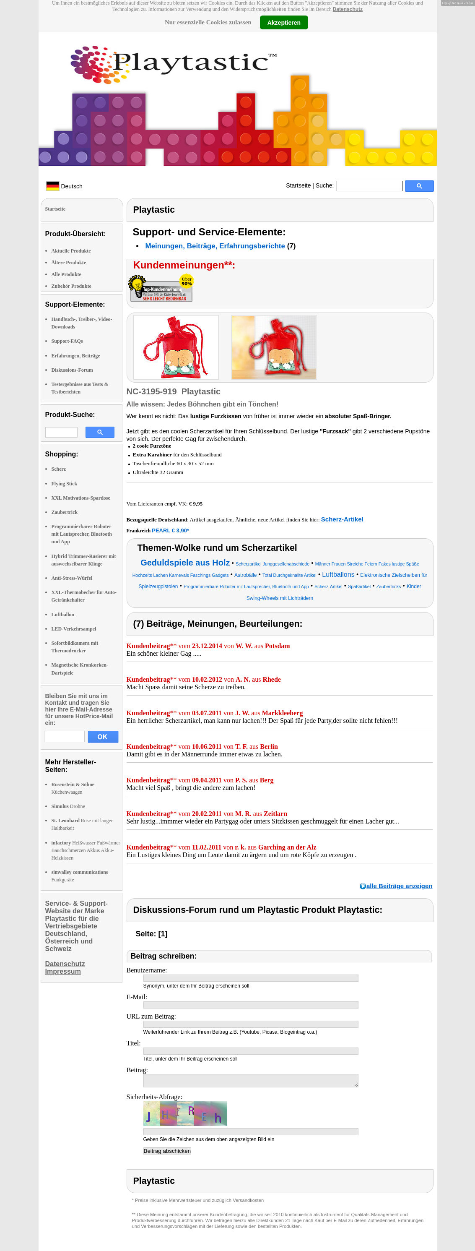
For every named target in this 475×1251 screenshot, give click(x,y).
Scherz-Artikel (342, 519)
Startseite (298, 185)
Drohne (68, 806)
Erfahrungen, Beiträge (76, 356)
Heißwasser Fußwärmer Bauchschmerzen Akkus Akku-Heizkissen (86, 850)
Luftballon (63, 615)
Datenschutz (348, 9)
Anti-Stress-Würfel (72, 578)
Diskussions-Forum (72, 370)
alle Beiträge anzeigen (399, 885)
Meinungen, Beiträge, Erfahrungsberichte (215, 246)
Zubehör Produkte (71, 286)
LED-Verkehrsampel (74, 629)
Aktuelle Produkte (71, 251)
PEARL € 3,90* (170, 530)
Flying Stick (65, 484)
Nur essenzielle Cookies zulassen (208, 22)
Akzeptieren (284, 22)
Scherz (59, 469)
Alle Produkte (66, 274)
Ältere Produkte (69, 263)
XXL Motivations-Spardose (81, 498)
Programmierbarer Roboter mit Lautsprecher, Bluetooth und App (82, 534)
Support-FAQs (67, 341)
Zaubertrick (65, 512)
